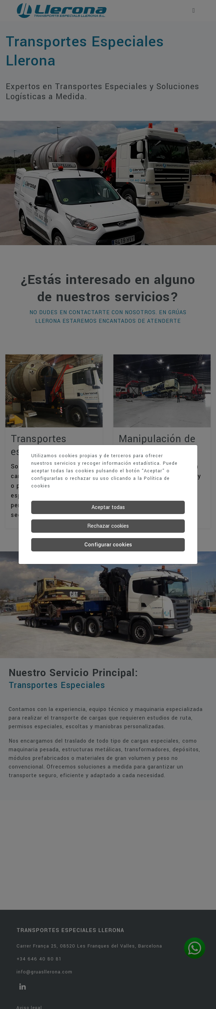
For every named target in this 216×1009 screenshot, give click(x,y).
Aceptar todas (108, 507)
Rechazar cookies (108, 526)
